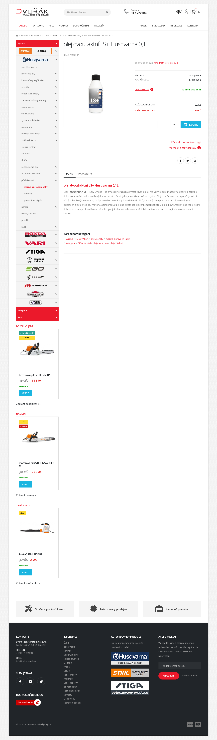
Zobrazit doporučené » (28, 403)
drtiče (24, 160)
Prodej (67, 666)
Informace (69, 678)
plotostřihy (26, 127)
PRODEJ (143, 25)
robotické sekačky (30, 93)
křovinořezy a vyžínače (32, 80)
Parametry (85, 173)
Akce (19, 317)
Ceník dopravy (71, 682)
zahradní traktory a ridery (33, 100)
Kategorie (22, 310)
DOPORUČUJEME (81, 25)
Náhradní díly (70, 674)
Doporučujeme (71, 654)
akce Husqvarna (29, 67)
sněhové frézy (28, 140)
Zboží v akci (69, 646)
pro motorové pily (33, 200)
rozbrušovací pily (29, 167)
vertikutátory (27, 113)
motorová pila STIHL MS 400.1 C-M (37, 464)
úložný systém (28, 213)
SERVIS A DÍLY (158, 25)
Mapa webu (69, 698)
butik (23, 227)
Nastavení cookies (73, 702)
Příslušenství (84, 243)
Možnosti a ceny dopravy (185, 147)
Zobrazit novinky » (26, 495)
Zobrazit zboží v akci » (28, 583)
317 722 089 (139, 13)
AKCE (51, 25)
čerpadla (25, 153)
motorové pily (28, 73)
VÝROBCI (23, 25)
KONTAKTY (193, 25)
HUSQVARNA (37, 35)
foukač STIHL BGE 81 (30, 554)
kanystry (28, 193)
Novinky (67, 650)
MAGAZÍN (99, 25)
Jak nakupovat (70, 686)
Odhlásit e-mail (189, 675)
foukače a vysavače (30, 133)
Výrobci (24, 35)
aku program (27, 107)
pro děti (25, 220)
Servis (67, 670)
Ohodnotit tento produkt (166, 62)
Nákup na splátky (72, 690)
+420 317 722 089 (24, 653)
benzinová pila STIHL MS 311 (34, 375)
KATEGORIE (38, 25)
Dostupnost (144, 89)
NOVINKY (63, 25)
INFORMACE (176, 25)
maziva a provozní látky (70, 35)
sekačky (25, 87)
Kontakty (68, 694)
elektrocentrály (28, 147)
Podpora (135, 10)
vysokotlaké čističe (30, 120)
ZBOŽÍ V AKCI (23, 505)
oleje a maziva (100, 243)
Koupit (25, 393)
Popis (69, 173)
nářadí (24, 207)
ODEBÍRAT (168, 675)
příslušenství (51, 35)
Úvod (66, 642)
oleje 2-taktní (116, 243)
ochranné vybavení (30, 173)
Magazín (68, 662)
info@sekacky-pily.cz (26, 661)
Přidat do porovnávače (183, 142)
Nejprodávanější (72, 658)
